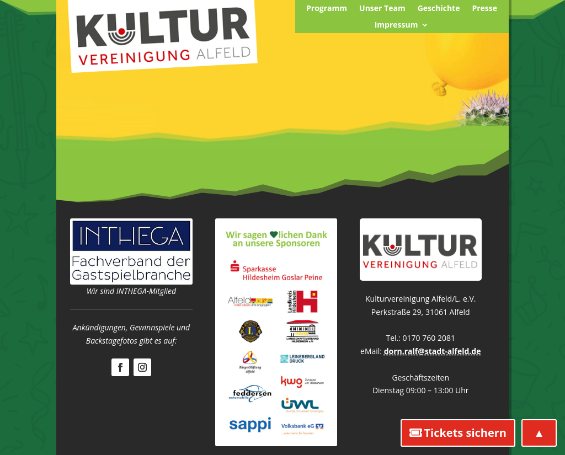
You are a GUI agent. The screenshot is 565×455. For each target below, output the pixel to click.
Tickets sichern (465, 432)
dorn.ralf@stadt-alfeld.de (432, 351)
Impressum (396, 25)
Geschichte (439, 8)
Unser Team (382, 8)
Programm (326, 8)
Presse (484, 8)
